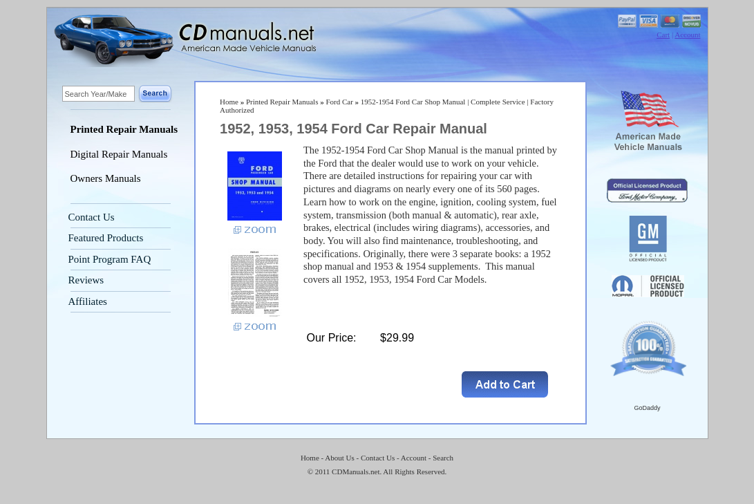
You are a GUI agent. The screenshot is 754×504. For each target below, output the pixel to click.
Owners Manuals (105, 178)
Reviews (86, 280)
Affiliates (87, 301)
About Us (339, 458)
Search (443, 458)
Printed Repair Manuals (124, 129)
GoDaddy (647, 407)
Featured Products (106, 237)
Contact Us (91, 217)
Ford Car (339, 101)
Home (229, 101)
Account (687, 34)
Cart (663, 34)
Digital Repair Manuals (119, 154)
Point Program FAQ (109, 259)
